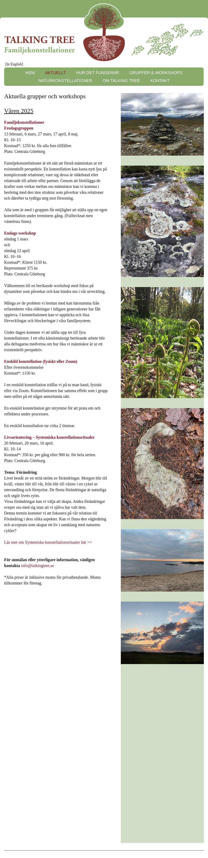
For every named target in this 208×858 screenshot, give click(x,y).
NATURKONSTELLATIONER (65, 80)
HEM (30, 72)
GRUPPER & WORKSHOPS (155, 72)
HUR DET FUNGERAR (97, 72)
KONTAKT (160, 80)
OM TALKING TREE (121, 80)
